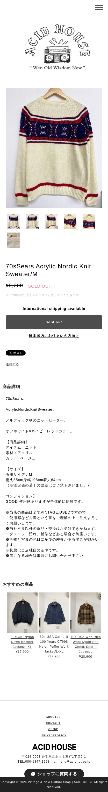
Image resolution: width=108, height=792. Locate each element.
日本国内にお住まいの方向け (54, 336)
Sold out (54, 322)
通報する (12, 364)
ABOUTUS (53, 716)
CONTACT (53, 723)
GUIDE (53, 729)
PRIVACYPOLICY (54, 735)
